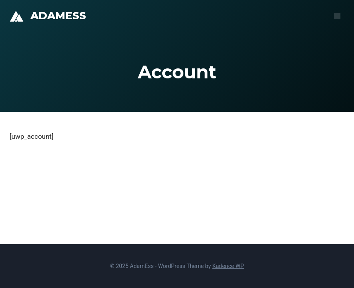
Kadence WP (228, 266)
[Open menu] (337, 16)
